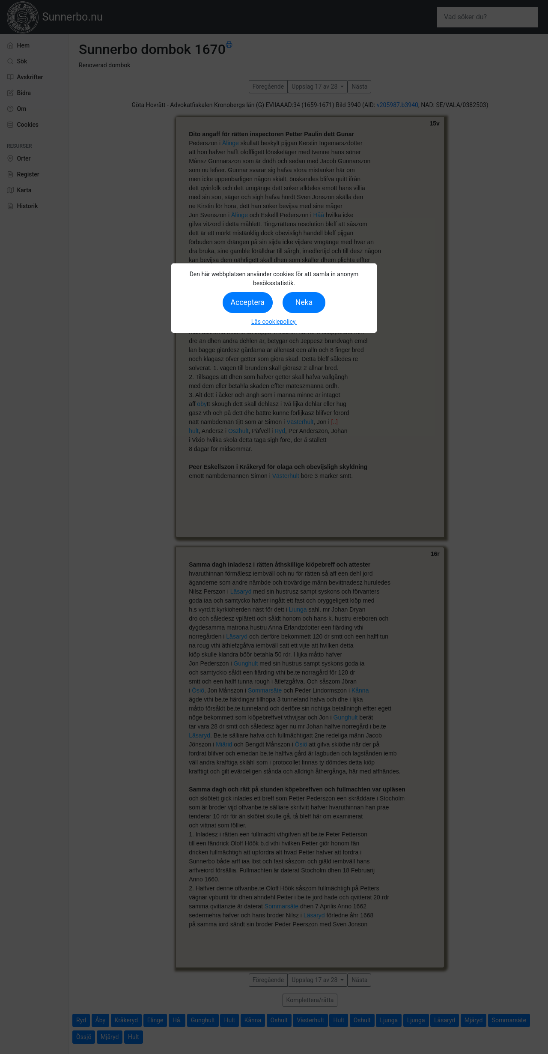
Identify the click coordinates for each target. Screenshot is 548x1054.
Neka (304, 302)
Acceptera (248, 302)
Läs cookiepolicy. (274, 321)
